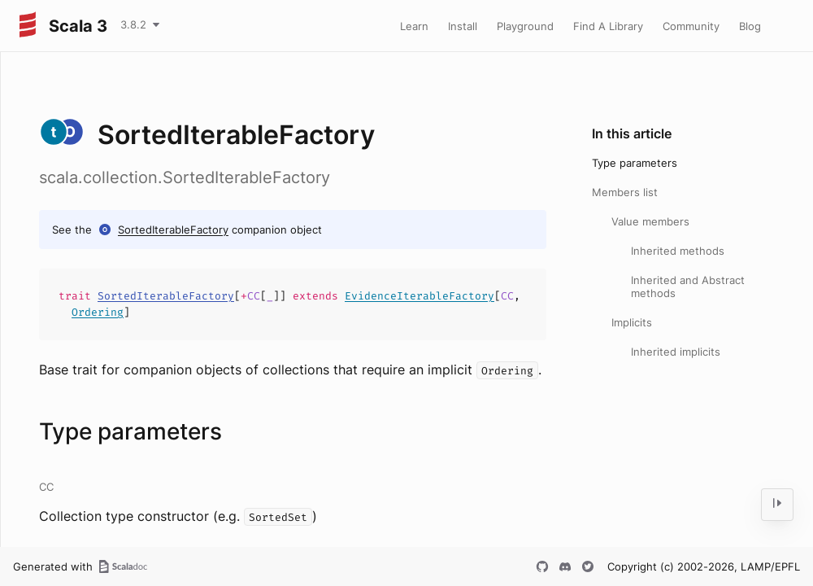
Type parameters (634, 162)
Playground (525, 26)
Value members (650, 221)
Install (462, 26)
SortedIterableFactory (173, 229)
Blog (750, 26)
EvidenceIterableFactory (419, 296)
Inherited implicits (675, 351)
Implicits (631, 322)
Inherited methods (677, 250)
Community (691, 26)
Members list (625, 192)
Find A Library (608, 26)
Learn (414, 26)
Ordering (98, 312)
